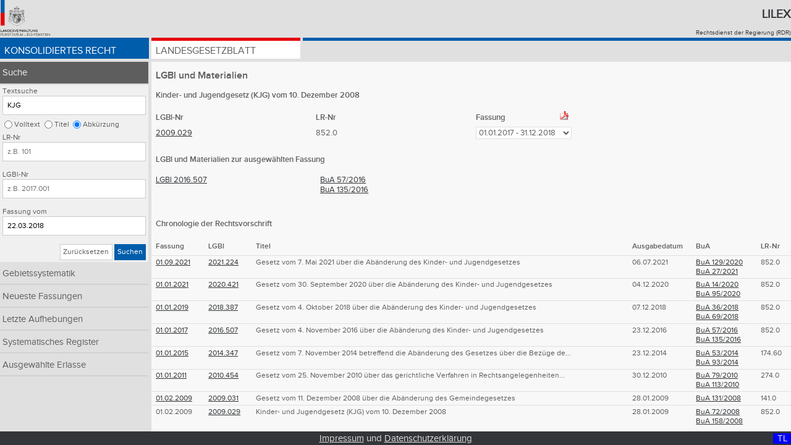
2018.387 (223, 307)
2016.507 (223, 330)
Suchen (130, 251)
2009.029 (174, 133)
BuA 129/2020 (719, 262)
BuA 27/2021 (717, 271)
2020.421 (223, 284)
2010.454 (223, 375)
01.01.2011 (171, 375)
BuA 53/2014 (717, 353)
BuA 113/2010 (717, 384)
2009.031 (223, 398)
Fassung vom (24, 211)
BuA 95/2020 (718, 294)
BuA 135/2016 (344, 190)
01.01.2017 (172, 330)
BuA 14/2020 (717, 284)
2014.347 (223, 353)
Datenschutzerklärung (428, 438)
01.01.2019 (172, 307)
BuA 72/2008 (718, 412)
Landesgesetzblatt (206, 51)
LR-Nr (11, 137)
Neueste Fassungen (42, 296)
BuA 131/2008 (718, 398)
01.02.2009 (174, 398)
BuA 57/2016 (343, 180)
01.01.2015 (172, 353)
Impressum (341, 438)
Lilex (776, 14)
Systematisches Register (50, 342)
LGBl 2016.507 (181, 180)
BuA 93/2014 (717, 362)
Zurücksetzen (86, 251)
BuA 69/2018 (717, 316)
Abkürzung (101, 124)
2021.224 (223, 262)
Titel (61, 124)
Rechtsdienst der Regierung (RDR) (743, 32)
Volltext (27, 124)
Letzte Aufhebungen (42, 319)
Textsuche (20, 91)
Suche (14, 72)
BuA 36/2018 (717, 307)
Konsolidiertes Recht (60, 51)
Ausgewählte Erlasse (44, 365)
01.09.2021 (173, 262)
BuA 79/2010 (717, 375)
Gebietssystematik (38, 273)
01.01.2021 (172, 284)
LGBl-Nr (15, 174)
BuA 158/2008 (719, 421)
